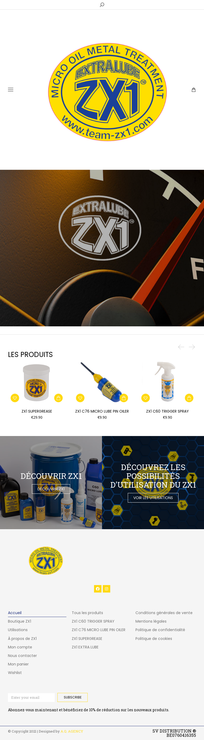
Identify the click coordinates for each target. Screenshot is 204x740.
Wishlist (15, 672)
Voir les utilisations (153, 497)
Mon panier (18, 664)
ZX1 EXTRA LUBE (85, 647)
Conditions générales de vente (164, 612)
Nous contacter (22, 655)
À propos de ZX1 (22, 638)
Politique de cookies (153, 638)
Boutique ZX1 (19, 621)
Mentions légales (151, 621)
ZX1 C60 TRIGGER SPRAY (167, 411)
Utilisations (18, 629)
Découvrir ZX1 (51, 489)
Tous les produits (87, 612)
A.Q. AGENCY (72, 731)
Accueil (15, 612)
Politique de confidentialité (160, 629)
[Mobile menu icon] (10, 89)
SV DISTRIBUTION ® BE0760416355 (174, 733)
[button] (58, 398)
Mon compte (20, 647)
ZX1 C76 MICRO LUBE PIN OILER (102, 411)
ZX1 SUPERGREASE (37, 411)
